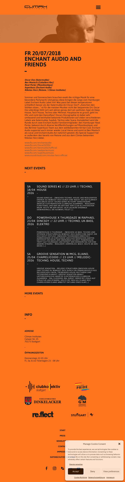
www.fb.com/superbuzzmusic (39, 152)
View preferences (111, 471)
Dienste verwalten (76, 464)
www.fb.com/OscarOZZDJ (37, 145)
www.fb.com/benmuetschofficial (41, 147)
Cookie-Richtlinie (80, 477)
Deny (92, 471)
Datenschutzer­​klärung (96, 477)
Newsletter (63, 441)
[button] (119, 443)
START (62, 430)
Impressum (110, 477)
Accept (76, 471)
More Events (34, 293)
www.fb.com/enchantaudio (38, 142)
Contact (62, 446)
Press (62, 436)
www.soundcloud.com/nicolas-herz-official (46, 155)
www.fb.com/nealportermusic (39, 150)
